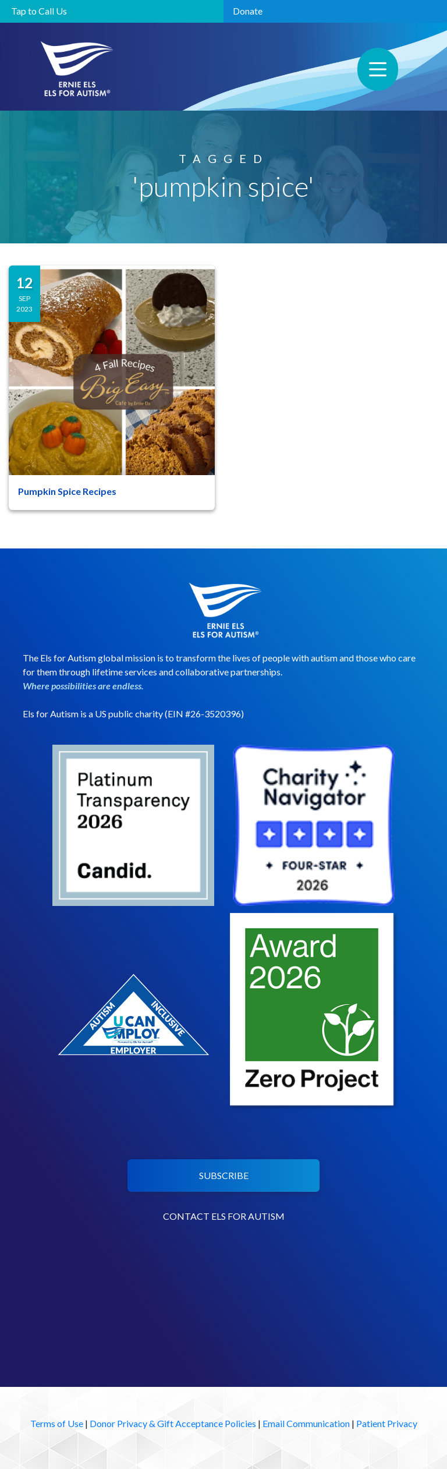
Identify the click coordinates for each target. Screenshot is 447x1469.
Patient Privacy (386, 1423)
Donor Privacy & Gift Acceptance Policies (173, 1423)
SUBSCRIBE (224, 1175)
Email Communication (306, 1423)
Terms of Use (56, 1423)
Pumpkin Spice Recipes (67, 491)
